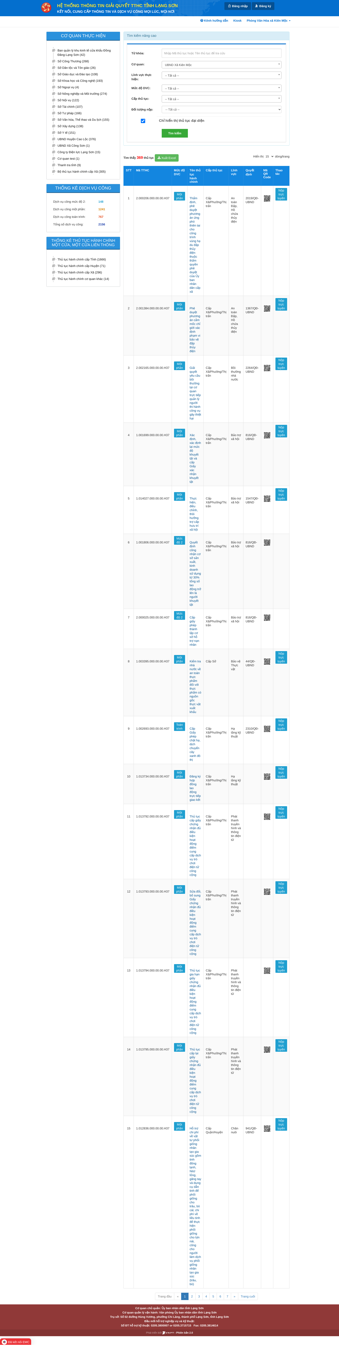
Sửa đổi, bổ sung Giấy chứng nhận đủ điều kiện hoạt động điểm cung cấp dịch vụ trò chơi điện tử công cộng (195, 922)
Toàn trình (179, 726)
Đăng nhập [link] (238, 6)
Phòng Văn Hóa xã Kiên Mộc (269, 20)
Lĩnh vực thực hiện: (141, 77)
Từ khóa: (137, 53)
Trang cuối (248, 1296)
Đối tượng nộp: (142, 109)
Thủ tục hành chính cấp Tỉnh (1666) (82, 259)
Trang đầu (164, 1296)
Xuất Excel (167, 158)
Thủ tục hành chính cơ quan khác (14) (83, 279)
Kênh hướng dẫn (214, 20)
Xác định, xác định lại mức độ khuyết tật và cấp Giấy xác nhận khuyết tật (195, 458)
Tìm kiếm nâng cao (141, 36)
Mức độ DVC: (140, 88)
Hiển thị (258, 156)
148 (100, 201)
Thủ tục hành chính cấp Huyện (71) (81, 266)
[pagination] (269, 156)
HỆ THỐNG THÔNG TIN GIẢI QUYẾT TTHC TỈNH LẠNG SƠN (117, 5)
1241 (101, 209)
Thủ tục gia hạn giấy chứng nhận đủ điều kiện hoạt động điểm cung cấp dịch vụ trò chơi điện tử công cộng (195, 1001)
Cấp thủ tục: (140, 98)
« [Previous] (178, 1296)
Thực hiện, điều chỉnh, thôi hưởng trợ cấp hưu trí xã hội (194, 514)
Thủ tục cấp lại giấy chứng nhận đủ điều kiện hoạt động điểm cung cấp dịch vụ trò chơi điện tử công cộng (195, 1080)
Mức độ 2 (179, 540)
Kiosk (237, 20)
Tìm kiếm (174, 133)
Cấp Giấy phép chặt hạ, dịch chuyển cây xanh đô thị (195, 744)
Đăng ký (263, 6)
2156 (101, 224)
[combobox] (221, 64)
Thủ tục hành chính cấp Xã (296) (80, 272)
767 (100, 216)
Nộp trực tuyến (281, 194)
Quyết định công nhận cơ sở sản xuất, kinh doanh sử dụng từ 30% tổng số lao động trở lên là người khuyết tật (195, 573)
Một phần (179, 196)
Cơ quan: (138, 64)
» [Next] (234, 1296)
